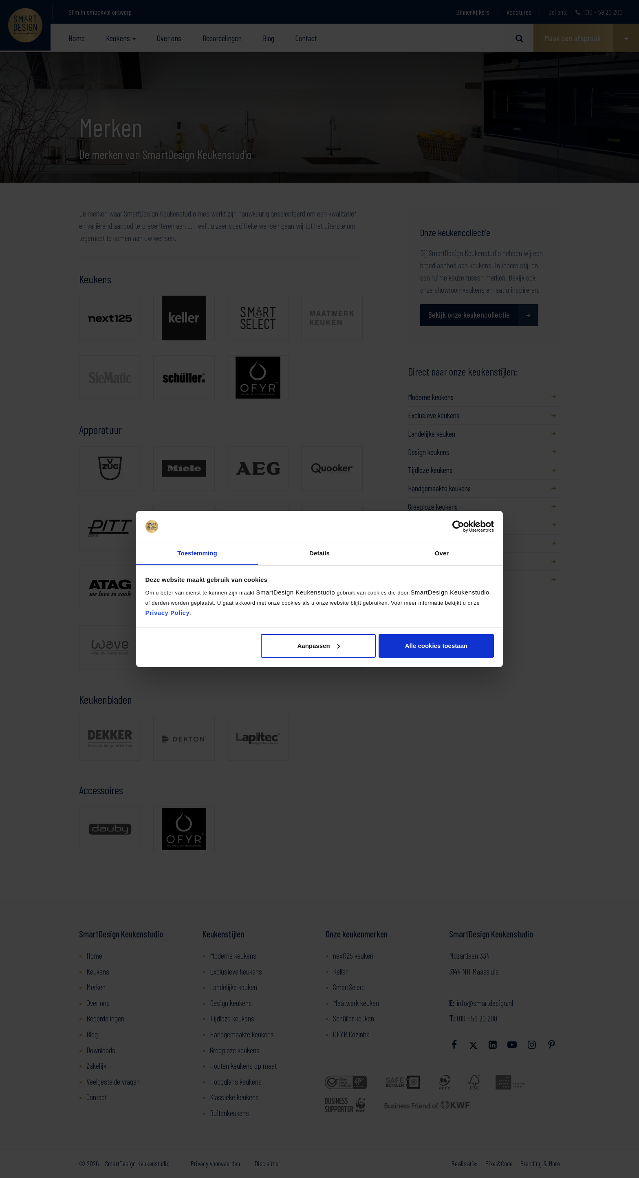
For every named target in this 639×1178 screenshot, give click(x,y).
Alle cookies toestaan (436, 645)
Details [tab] (319, 553)
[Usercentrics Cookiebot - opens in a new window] (458, 526)
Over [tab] (442, 553)
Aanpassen (318, 645)
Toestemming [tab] (197, 553)
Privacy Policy (167, 613)
